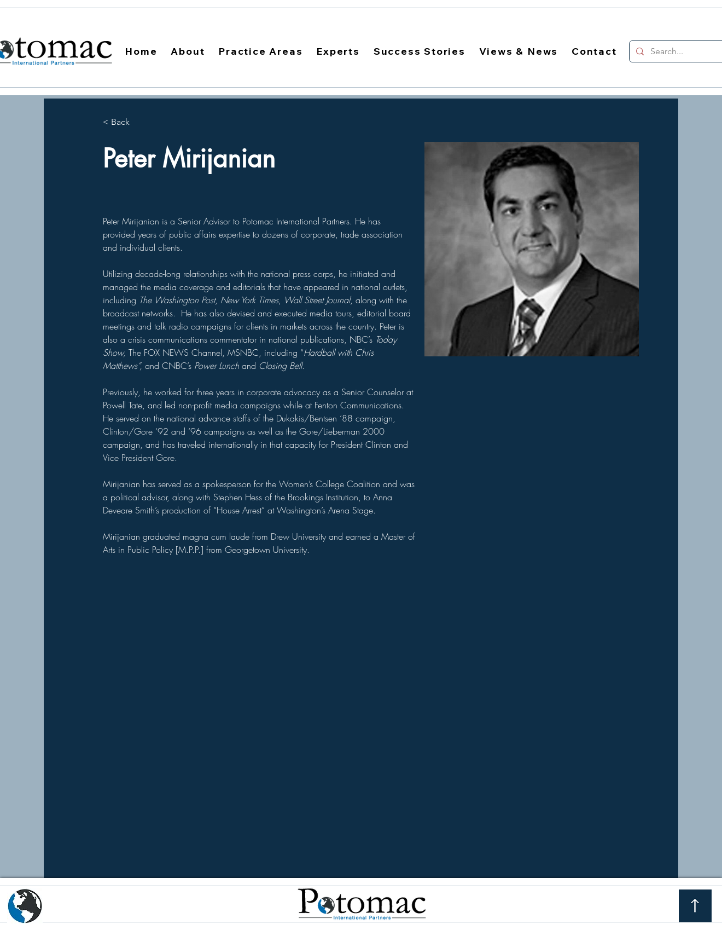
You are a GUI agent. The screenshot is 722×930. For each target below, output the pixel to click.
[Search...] (679, 51)
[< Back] (124, 122)
